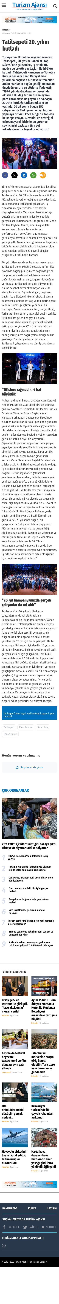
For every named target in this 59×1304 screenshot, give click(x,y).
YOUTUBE (49, 1264)
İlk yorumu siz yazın (29, 804)
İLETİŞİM (52, 1245)
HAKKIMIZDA (9, 1245)
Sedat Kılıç (42, 764)
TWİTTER (30, 1264)
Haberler (6, 29)
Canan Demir (10, 771)
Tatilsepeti (9, 764)
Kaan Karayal (26, 764)
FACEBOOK (11, 1264)
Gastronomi (6, 1110)
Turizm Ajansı (21, 1299)
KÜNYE (32, 1245)
